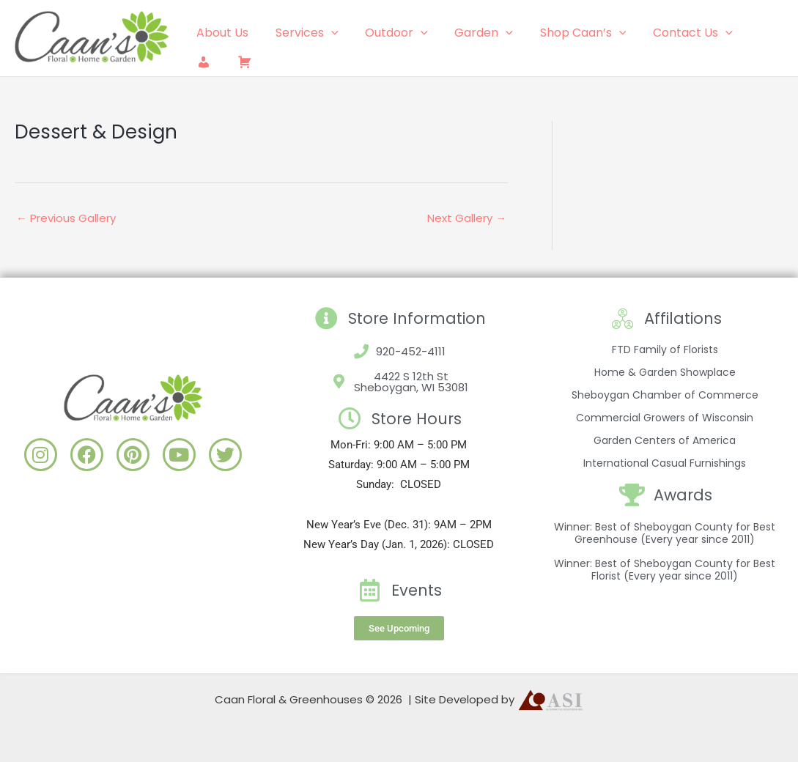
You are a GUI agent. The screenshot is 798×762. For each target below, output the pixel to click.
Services (301, 33)
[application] (326, 33)
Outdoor (388, 33)
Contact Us (674, 33)
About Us (221, 32)
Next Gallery (466, 218)
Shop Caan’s (568, 33)
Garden (472, 33)
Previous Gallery (66, 218)
